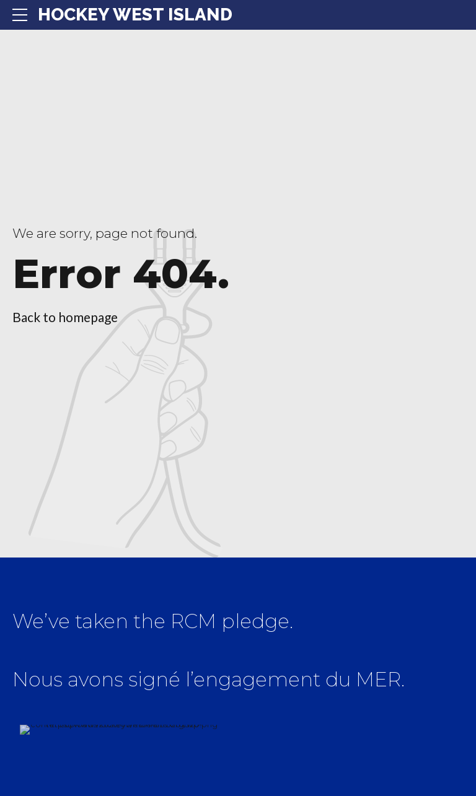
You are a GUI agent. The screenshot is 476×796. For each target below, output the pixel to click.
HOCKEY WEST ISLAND (135, 14)
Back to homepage (65, 317)
